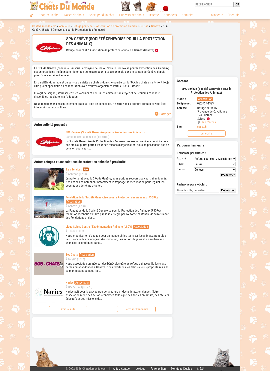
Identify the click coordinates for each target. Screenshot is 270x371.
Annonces (170, 15)
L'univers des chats (131, 15)
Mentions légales (181, 368)
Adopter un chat (49, 15)
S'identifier (233, 15)
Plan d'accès (208, 122)
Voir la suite (68, 309)
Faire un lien (158, 368)
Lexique (140, 368)
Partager (163, 114)
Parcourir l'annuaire (136, 309)
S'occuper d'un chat (101, 15)
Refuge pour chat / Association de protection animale (105, 26)
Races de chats (74, 15)
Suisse (144, 26)
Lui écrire (206, 133)
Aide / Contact (121, 368)
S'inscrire (217, 15)
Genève (155, 26)
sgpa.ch (202, 126)
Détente (154, 15)
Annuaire (187, 15)
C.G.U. (200, 368)
